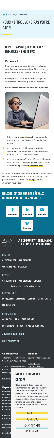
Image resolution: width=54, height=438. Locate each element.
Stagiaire (38, 280)
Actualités (7, 319)
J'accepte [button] (32, 413)
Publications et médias (12, 325)
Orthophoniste (9, 260)
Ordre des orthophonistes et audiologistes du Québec (14, 5)
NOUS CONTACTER (10, 341)
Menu (41, 5)
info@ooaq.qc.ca (43, 358)
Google (32, 180)
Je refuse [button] (32, 419)
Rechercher (49, 5)
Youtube (42, 211)
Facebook (13, 211)
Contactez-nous (35, 166)
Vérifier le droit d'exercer (14, 266)
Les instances (8, 305)
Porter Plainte (9, 293)
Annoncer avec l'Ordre (14, 334)
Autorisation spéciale (32, 286)
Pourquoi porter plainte (13, 298)
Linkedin (27, 211)
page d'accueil (26, 137)
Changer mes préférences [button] (32, 428)
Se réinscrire (16, 286)
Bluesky (27, 224)
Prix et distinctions (24, 319)
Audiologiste (25, 260)
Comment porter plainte (39, 298)
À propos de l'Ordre (35, 325)
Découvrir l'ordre (10, 313)
